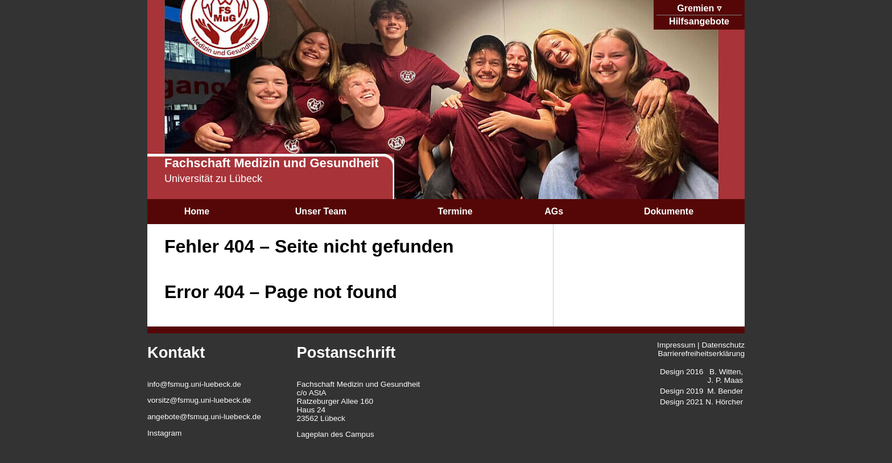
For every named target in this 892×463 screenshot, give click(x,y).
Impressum (676, 345)
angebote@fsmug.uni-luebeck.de (204, 416)
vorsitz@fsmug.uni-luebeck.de (199, 400)
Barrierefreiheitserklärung (701, 353)
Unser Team (320, 211)
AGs (553, 211)
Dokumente (668, 211)
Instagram (164, 433)
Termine (455, 211)
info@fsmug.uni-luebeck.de (194, 384)
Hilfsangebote (699, 21)
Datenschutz (723, 345)
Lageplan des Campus (335, 434)
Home (196, 211)
